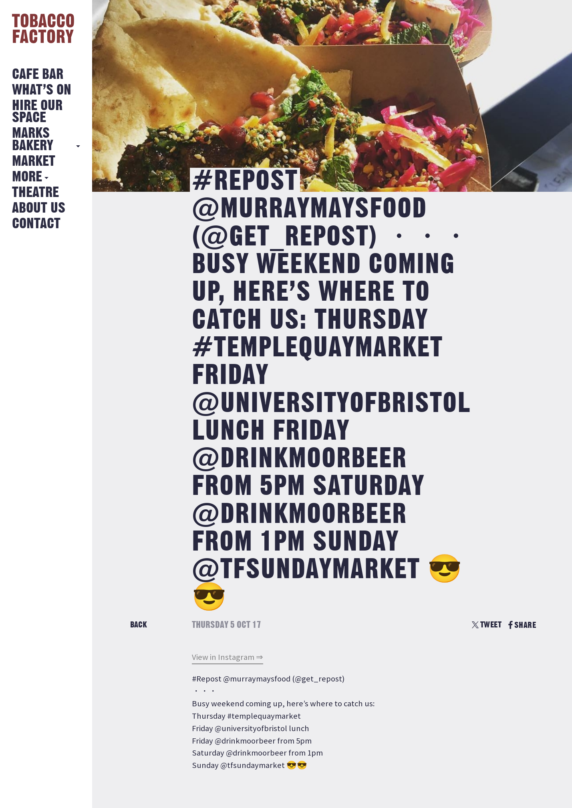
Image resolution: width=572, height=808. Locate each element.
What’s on (41, 90)
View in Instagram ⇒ (227, 657)
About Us (38, 208)
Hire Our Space (37, 112)
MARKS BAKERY (32, 139)
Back (138, 625)
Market (33, 161)
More (27, 177)
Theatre (35, 193)
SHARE (522, 625)
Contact (36, 224)
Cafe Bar (37, 74)
